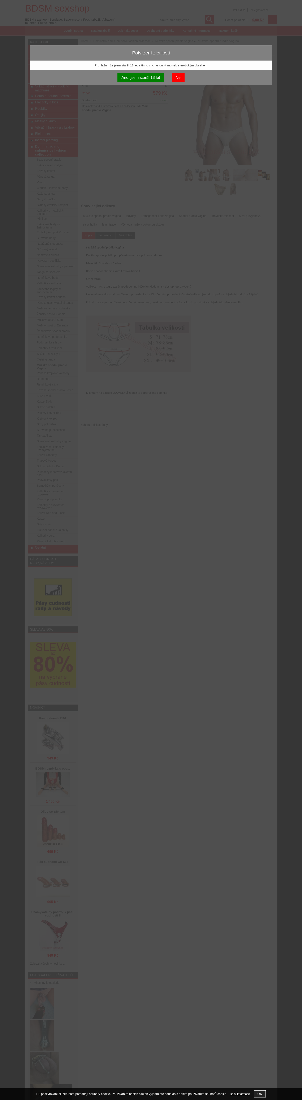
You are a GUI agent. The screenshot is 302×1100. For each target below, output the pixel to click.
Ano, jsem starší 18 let (140, 77)
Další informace (240, 1094)
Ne (178, 77)
